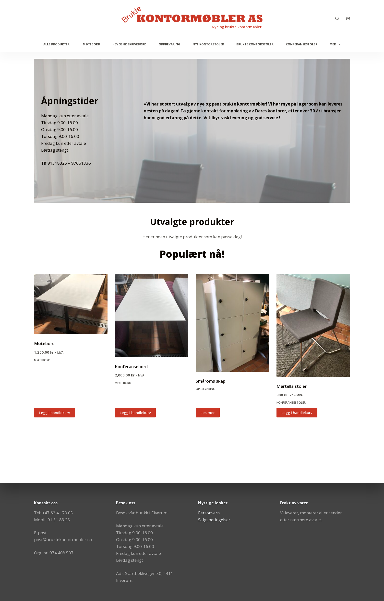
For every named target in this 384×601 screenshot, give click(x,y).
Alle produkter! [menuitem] (57, 44)
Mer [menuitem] (336, 44)
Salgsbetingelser (214, 519)
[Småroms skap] (232, 323)
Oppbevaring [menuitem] (169, 44)
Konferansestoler (291, 403)
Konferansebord (131, 366)
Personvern (209, 513)
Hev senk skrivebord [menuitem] (129, 44)
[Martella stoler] (313, 325)
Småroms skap (210, 381)
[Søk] (337, 18)
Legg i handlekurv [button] (54, 412)
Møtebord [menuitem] (91, 44)
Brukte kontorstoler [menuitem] (255, 44)
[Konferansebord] (151, 315)
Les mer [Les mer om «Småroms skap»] (208, 412)
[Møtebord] (71, 304)
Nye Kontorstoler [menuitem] (208, 44)
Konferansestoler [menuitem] (301, 44)
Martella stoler (291, 386)
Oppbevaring (205, 389)
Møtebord (44, 343)
